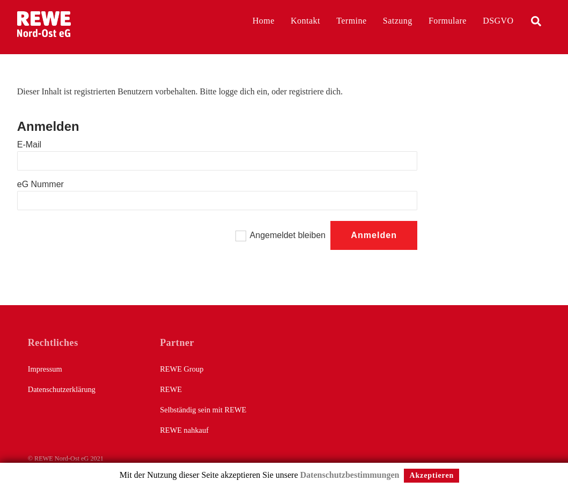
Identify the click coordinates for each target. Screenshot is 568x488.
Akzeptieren (431, 475)
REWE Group (181, 369)
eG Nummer (40, 184)
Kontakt (305, 20)
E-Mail (29, 144)
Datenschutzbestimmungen (350, 474)
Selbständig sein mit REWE (203, 409)
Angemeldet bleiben (288, 235)
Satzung (397, 20)
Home (264, 20)
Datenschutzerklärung (61, 389)
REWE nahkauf (184, 430)
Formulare (448, 20)
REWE (171, 389)
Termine (351, 20)
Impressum (45, 369)
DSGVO (498, 20)
